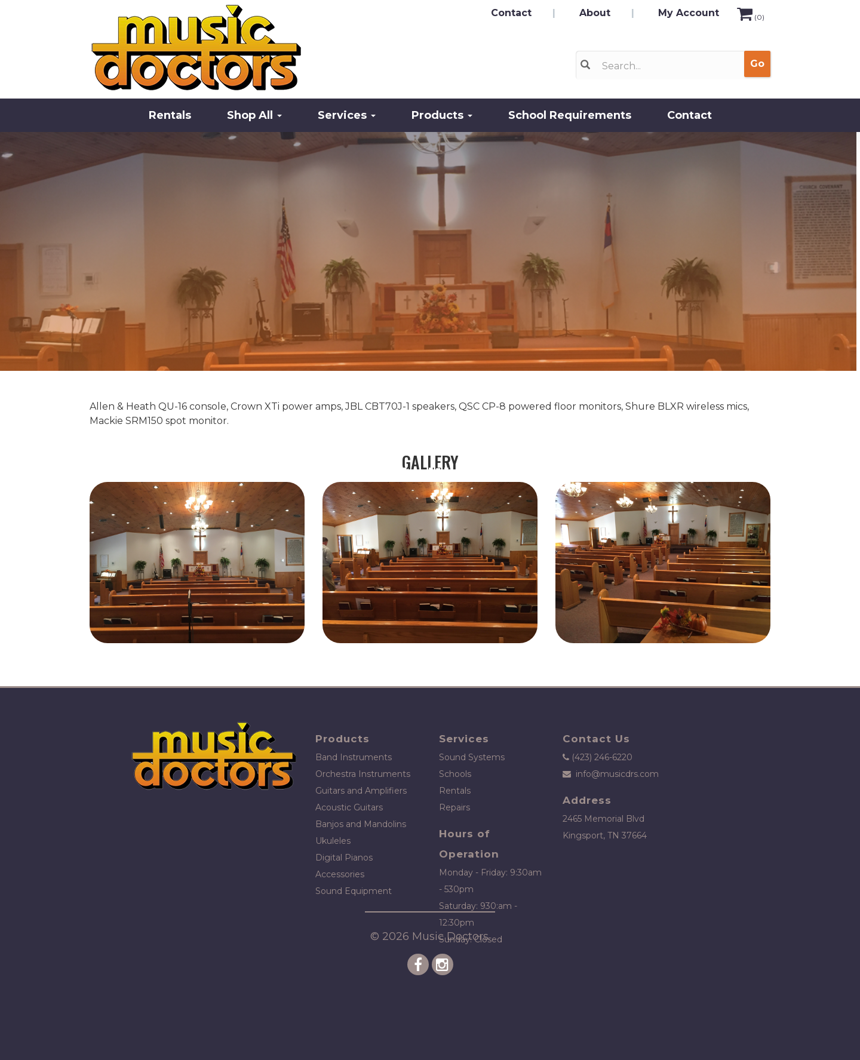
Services (347, 115)
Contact (511, 13)
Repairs (454, 807)
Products (441, 115)
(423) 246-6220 (602, 757)
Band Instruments (353, 757)
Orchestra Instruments (362, 774)
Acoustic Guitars (349, 807)
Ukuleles (333, 840)
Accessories (339, 874)
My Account (688, 13)
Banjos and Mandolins (360, 824)
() (750, 17)
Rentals (170, 115)
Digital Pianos (344, 857)
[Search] (664, 65)
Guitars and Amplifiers (361, 790)
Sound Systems (472, 757)
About (594, 13)
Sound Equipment (353, 891)
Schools (455, 774)
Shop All (254, 115)
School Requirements (569, 115)
